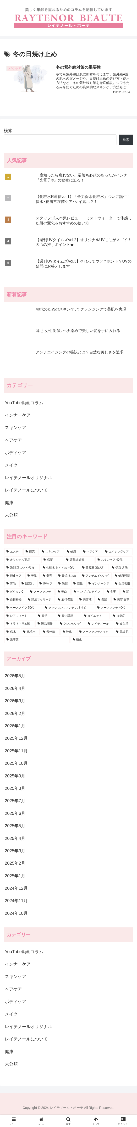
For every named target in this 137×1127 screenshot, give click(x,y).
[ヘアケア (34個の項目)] (91, 552)
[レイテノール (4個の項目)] (99, 624)
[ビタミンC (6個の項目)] (15, 592)
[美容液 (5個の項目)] (86, 600)
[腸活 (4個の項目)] (45, 616)
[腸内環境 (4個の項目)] (68, 616)
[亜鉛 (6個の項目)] (78, 584)
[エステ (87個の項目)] (13, 552)
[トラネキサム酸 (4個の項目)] (19, 624)
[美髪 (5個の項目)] (103, 600)
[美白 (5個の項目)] (63, 592)
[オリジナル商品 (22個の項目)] (22, 560)
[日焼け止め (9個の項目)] (67, 576)
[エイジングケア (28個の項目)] (118, 552)
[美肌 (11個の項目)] (32, 576)
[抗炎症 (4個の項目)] (122, 616)
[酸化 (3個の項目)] (68, 632)
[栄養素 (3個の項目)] (37, 640)
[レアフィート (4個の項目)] (19, 616)
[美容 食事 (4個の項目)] (122, 600)
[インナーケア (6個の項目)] (99, 584)
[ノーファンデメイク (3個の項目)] (95, 632)
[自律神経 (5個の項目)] (14, 600)
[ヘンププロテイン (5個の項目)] (87, 592)
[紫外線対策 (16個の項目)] (79, 560)
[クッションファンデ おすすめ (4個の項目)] (68, 608)
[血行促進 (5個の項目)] (66, 600)
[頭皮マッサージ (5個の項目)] (40, 600)
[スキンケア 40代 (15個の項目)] (114, 560)
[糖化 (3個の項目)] (102, 640)
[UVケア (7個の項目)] (46, 584)
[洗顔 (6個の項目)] (63, 584)
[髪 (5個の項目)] (127, 592)
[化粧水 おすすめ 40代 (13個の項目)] (60, 568)
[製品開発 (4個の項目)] (46, 624)
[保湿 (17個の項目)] (52, 560)
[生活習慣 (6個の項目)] (123, 584)
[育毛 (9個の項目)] (11, 584)
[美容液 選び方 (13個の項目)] (94, 568)
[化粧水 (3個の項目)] (30, 632)
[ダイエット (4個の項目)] (96, 616)
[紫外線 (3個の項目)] (50, 632)
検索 (8, 131)
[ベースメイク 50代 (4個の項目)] (23, 608)
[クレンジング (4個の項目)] (71, 624)
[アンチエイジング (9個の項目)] (96, 576)
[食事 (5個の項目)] (112, 592)
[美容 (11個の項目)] (48, 576)
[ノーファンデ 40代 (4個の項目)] (114, 608)
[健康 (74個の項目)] (72, 552)
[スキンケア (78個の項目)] (52, 552)
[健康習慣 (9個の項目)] (123, 576)
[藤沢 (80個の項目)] (31, 552)
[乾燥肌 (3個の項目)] (123, 632)
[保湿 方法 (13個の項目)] (121, 568)
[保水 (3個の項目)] (12, 632)
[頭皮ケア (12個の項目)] (14, 576)
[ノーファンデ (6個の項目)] (41, 592)
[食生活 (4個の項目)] (123, 624)
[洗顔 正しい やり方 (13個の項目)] (22, 568)
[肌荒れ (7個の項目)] (27, 584)
